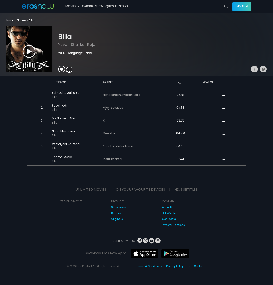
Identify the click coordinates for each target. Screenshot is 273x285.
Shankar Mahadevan (118, 146)
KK (104, 120)
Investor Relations (173, 225)
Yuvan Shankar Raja (76, 44)
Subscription (119, 207)
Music (10, 20)
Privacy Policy (175, 266)
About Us (167, 207)
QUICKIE (111, 6)
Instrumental (112, 159)
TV (101, 6)
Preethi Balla (131, 95)
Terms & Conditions (149, 266)
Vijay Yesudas (113, 108)
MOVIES (72, 6)
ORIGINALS (89, 6)
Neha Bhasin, (112, 95)
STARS (123, 6)
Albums (21, 20)
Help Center (169, 213)
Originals (117, 219)
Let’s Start (242, 6)
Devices (116, 213)
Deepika (109, 133)
